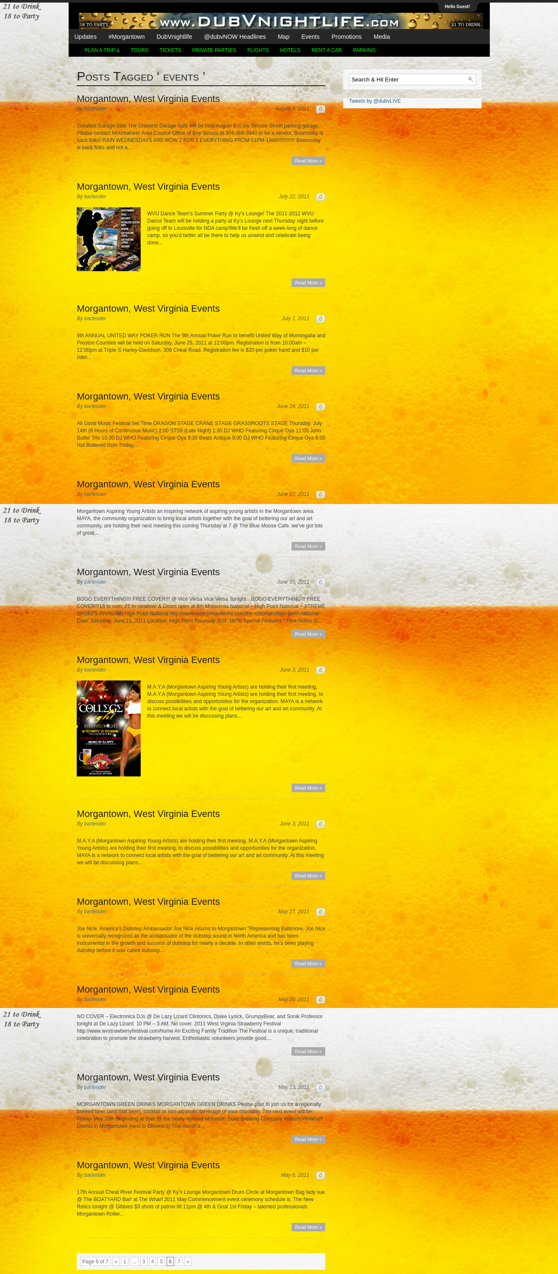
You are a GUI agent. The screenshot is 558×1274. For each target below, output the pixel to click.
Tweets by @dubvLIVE (375, 101)
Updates (86, 36)
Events (310, 36)
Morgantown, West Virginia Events (148, 98)
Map (283, 36)
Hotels (290, 50)
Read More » (308, 160)
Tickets (170, 50)
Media (382, 36)
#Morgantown (127, 36)
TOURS (140, 50)
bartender (95, 109)
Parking (364, 50)
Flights (258, 50)
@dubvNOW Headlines (235, 36)
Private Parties (214, 50)
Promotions (347, 36)
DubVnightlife (174, 36)
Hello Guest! (457, 6)
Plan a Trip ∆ (101, 50)
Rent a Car (327, 50)
